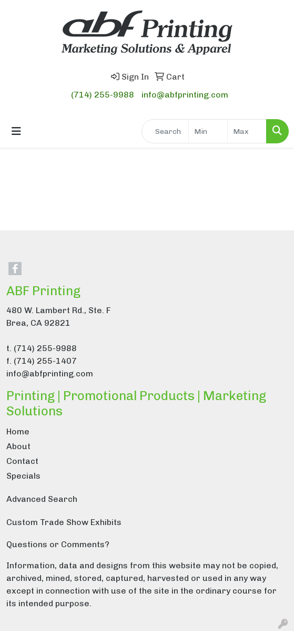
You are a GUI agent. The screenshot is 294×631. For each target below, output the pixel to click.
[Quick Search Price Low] (208, 131)
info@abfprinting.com (184, 95)
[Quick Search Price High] (247, 131)
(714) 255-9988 (102, 95)
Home (17, 431)
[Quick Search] (165, 131)
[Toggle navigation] (16, 131)
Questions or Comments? (57, 544)
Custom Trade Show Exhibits (63, 522)
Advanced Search (41, 499)
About (18, 446)
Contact (22, 461)
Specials (23, 476)
